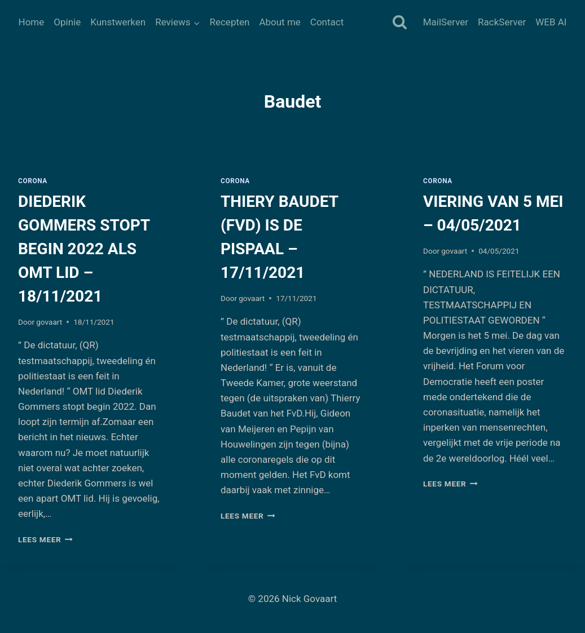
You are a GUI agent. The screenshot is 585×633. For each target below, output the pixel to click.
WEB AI (550, 22)
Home (32, 22)
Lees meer (45, 539)
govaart (49, 321)
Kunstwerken (118, 22)
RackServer (502, 22)
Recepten (229, 22)
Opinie (67, 22)
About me (279, 22)
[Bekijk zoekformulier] (399, 23)
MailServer (445, 22)
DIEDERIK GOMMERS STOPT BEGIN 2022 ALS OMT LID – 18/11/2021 (83, 249)
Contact (327, 22)
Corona (32, 181)
